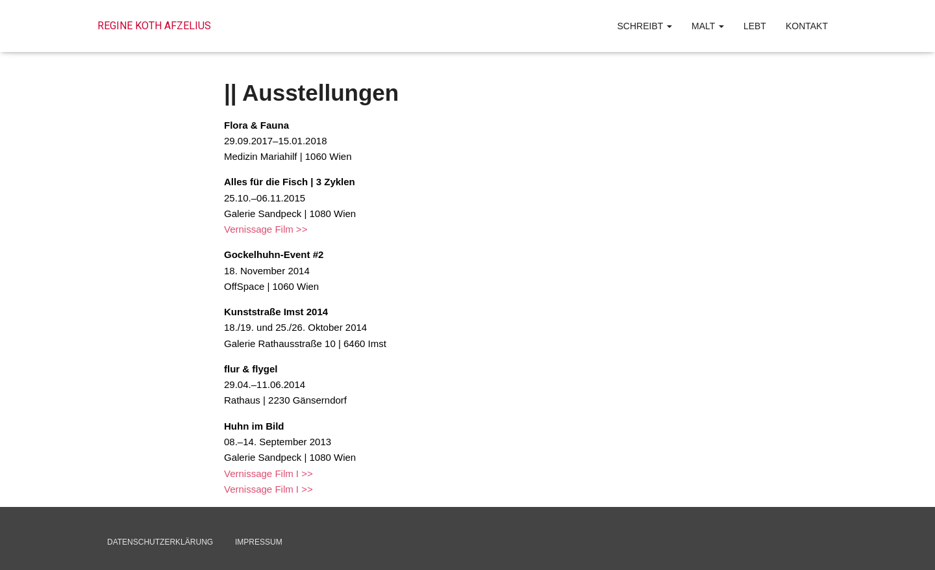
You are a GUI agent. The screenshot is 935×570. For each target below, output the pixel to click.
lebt (754, 26)
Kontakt (807, 26)
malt (708, 26)
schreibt (644, 26)
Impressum (258, 542)
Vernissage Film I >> (268, 473)
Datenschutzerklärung (160, 542)
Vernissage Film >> (265, 229)
